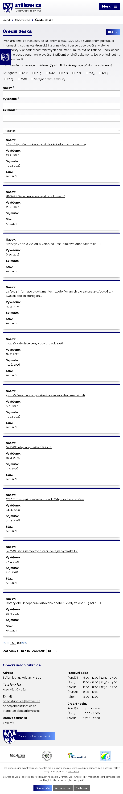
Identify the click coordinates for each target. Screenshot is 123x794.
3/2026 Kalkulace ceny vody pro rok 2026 (34, 343)
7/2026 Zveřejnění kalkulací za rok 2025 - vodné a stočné (45, 499)
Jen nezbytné (63, 788)
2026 (23, 79)
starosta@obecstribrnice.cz (21, 710)
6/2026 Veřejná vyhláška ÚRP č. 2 (29, 447)
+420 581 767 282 (14, 689)
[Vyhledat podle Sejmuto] (61, 118)
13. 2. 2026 (12, 155)
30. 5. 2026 (13, 520)
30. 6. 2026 (13, 364)
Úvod (6, 20)
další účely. (73, 771)
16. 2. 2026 (12, 354)
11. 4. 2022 (12, 207)
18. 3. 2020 (13, 613)
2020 (52, 73)
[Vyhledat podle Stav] (61, 131)
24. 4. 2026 (13, 509)
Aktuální (11, 176)
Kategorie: (10, 73)
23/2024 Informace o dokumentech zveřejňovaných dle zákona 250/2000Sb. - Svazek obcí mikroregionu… (59, 293)
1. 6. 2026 (12, 572)
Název (7, 87)
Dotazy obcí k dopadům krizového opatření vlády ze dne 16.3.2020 (54, 603)
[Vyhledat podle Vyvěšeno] (61, 106)
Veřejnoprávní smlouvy (49, 79)
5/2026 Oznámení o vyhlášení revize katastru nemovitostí (45, 395)
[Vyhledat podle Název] (61, 93)
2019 (38, 73)
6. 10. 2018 (13, 254)
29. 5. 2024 (13, 306)
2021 (65, 73)
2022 (78, 73)
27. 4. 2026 (13, 561)
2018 (25, 73)
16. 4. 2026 (13, 458)
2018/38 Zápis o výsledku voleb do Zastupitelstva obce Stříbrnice (54, 244)
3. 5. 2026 (12, 468)
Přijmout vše (43, 788)
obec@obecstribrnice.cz (19, 706)
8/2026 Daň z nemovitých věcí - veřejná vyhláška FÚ (42, 551)
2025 (10, 79)
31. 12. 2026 (13, 165)
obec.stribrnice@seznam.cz (21, 701)
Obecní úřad (22, 20)
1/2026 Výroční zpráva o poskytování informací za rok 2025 (46, 144)
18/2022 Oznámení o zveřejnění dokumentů (35, 196)
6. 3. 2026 (12, 406)
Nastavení (81, 788)
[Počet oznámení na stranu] (52, 651)
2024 (105, 73)
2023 (91, 73)
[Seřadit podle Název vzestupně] (13, 86)
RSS (113, 31)
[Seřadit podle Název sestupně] (13, 87)
